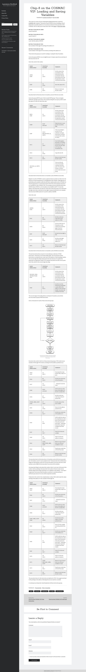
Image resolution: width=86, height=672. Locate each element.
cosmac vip (37, 591)
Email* (30, 645)
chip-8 (31, 591)
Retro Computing (46, 587)
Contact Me (4, 15)
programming (44, 591)
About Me (4, 13)
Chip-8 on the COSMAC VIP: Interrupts (58, 599)
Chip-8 (50, 21)
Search (3, 22)
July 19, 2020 (56, 17)
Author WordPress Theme (49, 670)
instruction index (61, 26)
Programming (38, 587)
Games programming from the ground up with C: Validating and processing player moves (9, 32)
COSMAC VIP (32, 23)
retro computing (59, 591)
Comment (31, 625)
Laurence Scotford (9, 4)
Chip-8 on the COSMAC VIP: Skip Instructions (36, 600)
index (55, 26)
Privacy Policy (5, 18)
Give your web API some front (7, 39)
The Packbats (4, 50)
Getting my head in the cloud (7, 38)
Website (31, 651)
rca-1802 (52, 591)
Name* (30, 639)
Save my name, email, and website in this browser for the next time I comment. (47, 656)
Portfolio (4, 10)
